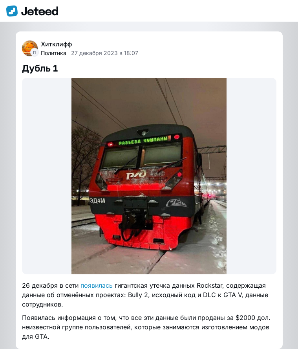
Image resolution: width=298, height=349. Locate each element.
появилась (96, 285)
